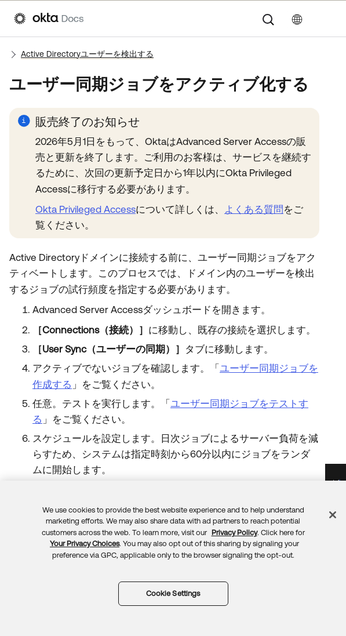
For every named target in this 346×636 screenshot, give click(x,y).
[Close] (332, 515)
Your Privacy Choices (84, 543)
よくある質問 (253, 209)
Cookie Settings (173, 593)
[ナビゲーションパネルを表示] (326, 18)
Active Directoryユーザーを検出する (87, 54)
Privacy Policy (234, 532)
